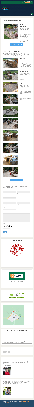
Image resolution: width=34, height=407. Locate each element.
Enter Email (5, 204)
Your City (5, 196)
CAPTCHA (5, 223)
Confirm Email (19, 204)
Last (17, 193)
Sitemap (4, 404)
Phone (4, 207)
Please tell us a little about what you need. (10, 212)
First (3, 193)
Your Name (5, 189)
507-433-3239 (26, 3)
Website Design (23, 401)
